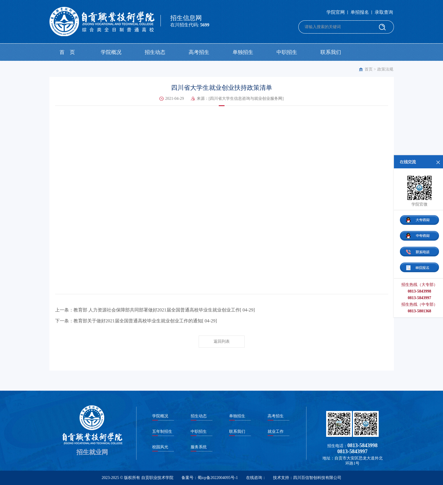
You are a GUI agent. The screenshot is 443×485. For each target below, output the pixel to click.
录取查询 (384, 12)
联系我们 (330, 52)
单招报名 (360, 12)
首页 (369, 69)
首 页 (67, 52)
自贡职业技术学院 (157, 478)
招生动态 (155, 52)
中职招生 (286, 52)
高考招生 (199, 52)
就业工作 (276, 431)
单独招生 (243, 52)
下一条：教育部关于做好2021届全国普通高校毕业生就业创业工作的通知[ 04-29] (136, 320)
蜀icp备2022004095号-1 (218, 478)
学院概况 (111, 52)
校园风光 (160, 447)
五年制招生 (162, 431)
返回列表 (222, 341)
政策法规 (385, 69)
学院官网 (335, 12)
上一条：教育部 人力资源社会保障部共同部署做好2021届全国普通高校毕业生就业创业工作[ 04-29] (155, 309)
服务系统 (199, 447)
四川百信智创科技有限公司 (317, 478)
